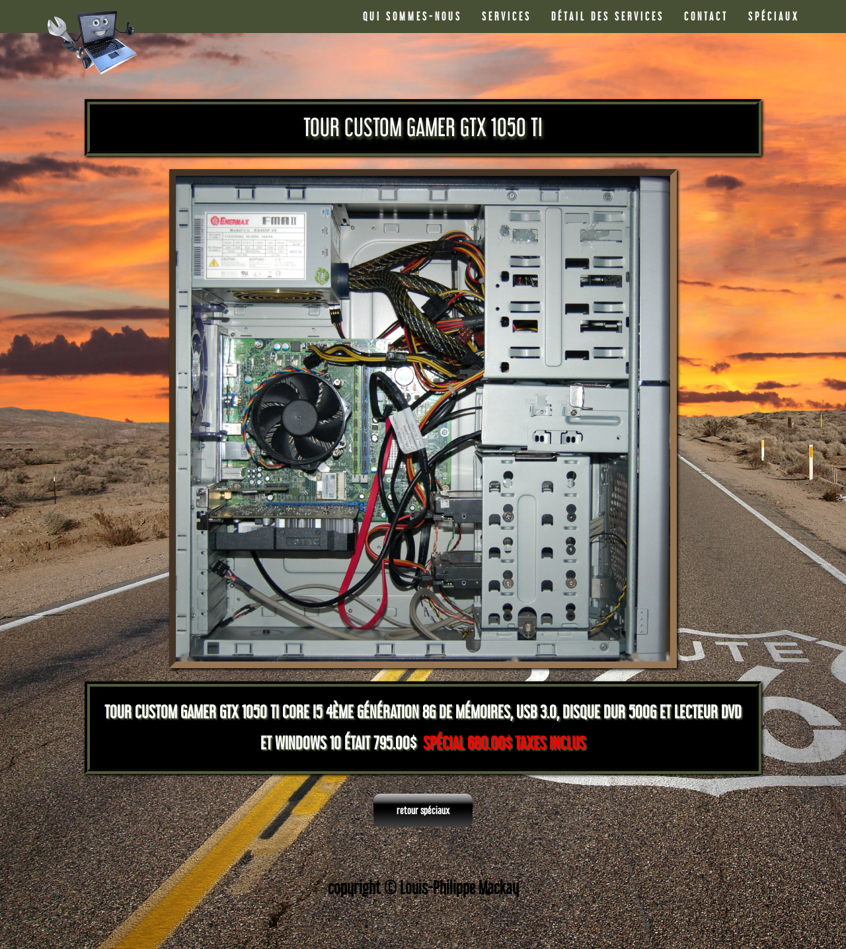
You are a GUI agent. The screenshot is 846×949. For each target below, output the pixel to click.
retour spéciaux (423, 810)
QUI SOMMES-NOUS (412, 16)
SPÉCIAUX (774, 16)
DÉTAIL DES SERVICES (607, 16)
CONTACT (706, 16)
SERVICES (506, 16)
